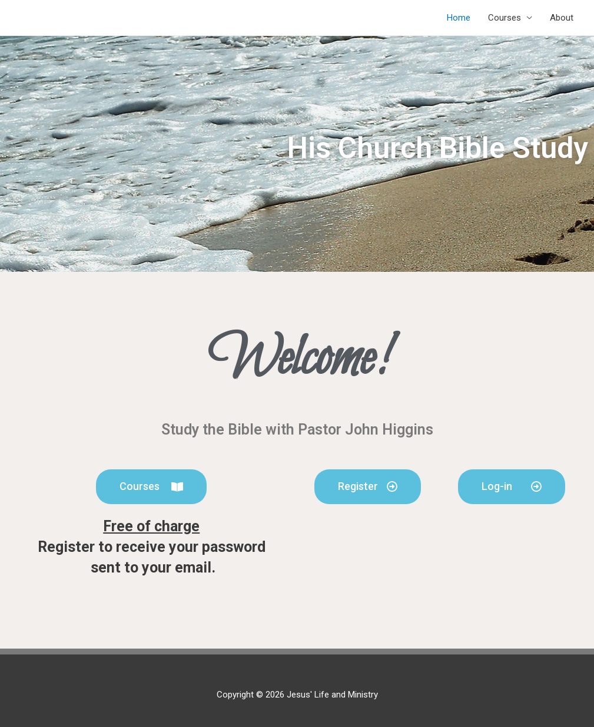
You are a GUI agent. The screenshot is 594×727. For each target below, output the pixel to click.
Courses (504, 17)
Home (458, 17)
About (561, 17)
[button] (151, 486)
